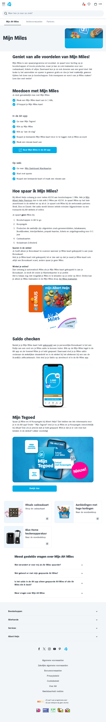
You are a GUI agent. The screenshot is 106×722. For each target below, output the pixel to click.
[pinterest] (59, 649)
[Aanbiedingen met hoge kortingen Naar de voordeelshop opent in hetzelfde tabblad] (78, 512)
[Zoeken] (53, 13)
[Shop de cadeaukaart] (47, 519)
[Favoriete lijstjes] (89, 4)
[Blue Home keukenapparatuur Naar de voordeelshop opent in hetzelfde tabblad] (27, 537)
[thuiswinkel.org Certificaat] (60, 710)
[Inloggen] (83, 4)
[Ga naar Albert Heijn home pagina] (9, 4)
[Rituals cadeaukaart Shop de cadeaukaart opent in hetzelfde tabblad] (27, 512)
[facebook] (39, 649)
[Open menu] (3, 4)
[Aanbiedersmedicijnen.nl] (53, 710)
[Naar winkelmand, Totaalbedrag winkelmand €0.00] (98, 4)
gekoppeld (48, 345)
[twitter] (44, 649)
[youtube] (54, 649)
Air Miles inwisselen (68, 279)
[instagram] (49, 649)
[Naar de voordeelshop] (98, 519)
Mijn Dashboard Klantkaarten (38, 169)
